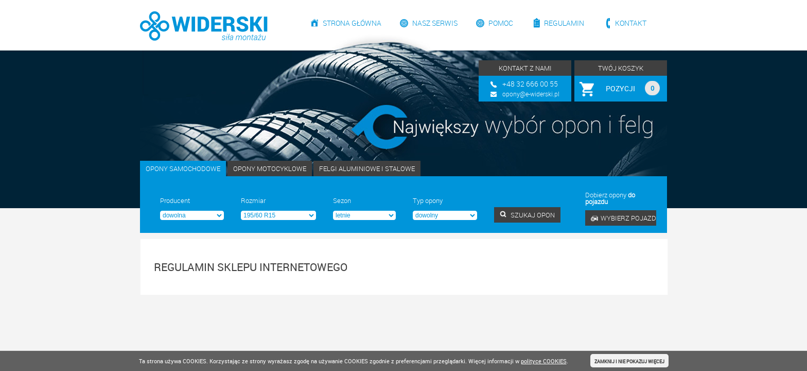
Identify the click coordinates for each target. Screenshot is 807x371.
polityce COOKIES (544, 361)
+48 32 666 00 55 (530, 84)
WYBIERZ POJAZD (623, 218)
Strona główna (352, 23)
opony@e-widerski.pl (530, 94)
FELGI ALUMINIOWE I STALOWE (367, 168)
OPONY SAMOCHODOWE (183, 168)
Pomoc (500, 23)
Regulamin (564, 23)
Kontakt (630, 23)
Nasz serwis (435, 23)
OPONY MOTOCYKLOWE (269, 168)
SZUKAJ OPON (527, 215)
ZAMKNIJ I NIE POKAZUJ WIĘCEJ (629, 361)
